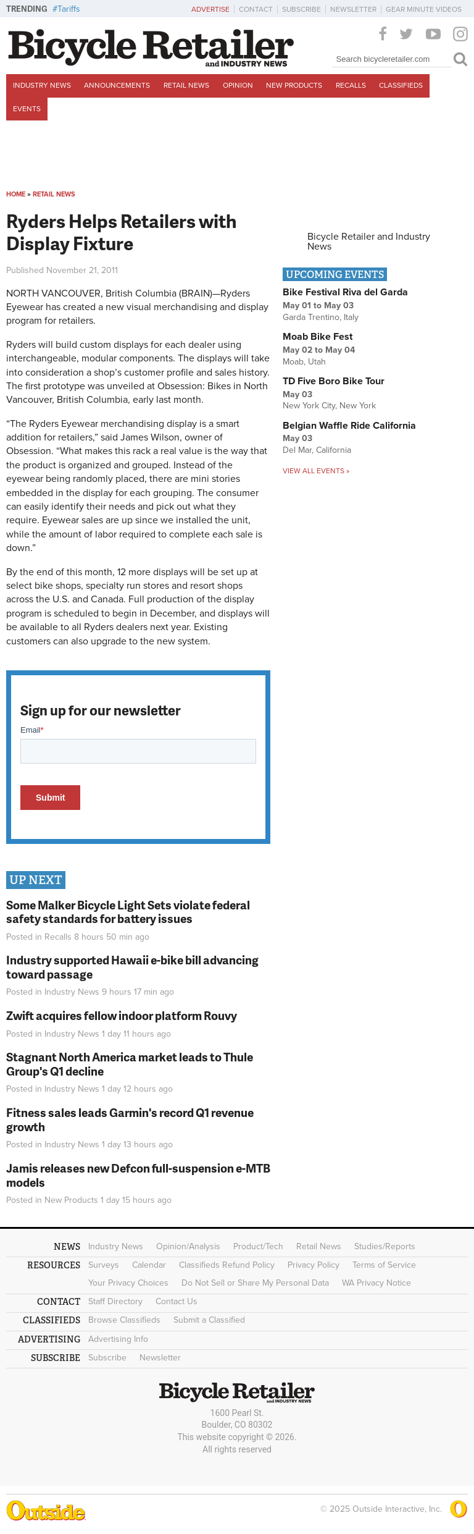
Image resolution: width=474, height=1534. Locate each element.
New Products (294, 85)
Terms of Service (384, 1265)
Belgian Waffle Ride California (349, 425)
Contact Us (177, 1301)
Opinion (238, 85)
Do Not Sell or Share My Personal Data (255, 1283)
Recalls (351, 85)
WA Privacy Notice (376, 1283)
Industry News (42, 85)
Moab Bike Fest (317, 337)
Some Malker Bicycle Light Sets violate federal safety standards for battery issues (128, 911)
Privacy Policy (313, 1265)
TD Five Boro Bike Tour (334, 381)
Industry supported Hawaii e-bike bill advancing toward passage (132, 966)
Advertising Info (118, 1339)
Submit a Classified (209, 1320)
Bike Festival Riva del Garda (345, 292)
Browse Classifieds (124, 1320)
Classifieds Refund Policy (227, 1265)
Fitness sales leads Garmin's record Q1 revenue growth (130, 1119)
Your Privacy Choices (128, 1283)
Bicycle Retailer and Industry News (368, 241)
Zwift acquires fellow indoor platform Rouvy (121, 1015)
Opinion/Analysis (188, 1246)
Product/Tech (258, 1246)
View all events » (316, 470)
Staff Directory (115, 1301)
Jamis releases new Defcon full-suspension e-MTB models (138, 1175)
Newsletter (353, 9)
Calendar (149, 1265)
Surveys (103, 1265)
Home (15, 194)
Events (27, 108)
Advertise (210, 9)
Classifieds (401, 85)
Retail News (186, 85)
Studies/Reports (384, 1246)
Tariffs (68, 9)
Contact (256, 9)
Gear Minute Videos (424, 9)
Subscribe (301, 9)
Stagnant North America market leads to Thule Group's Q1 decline (129, 1063)
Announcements (117, 85)
